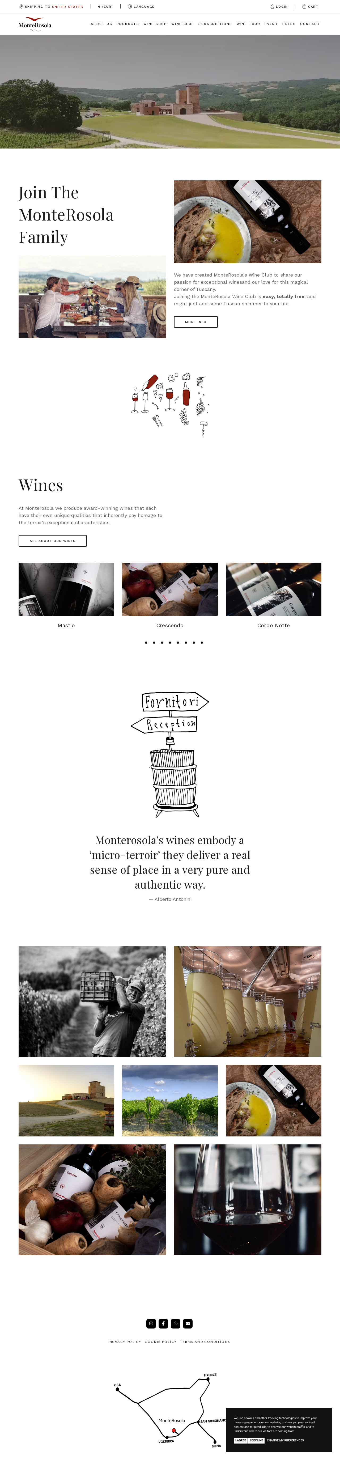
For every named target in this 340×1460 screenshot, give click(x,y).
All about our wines (53, 541)
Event (271, 24)
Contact (310, 24)
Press (289, 24)
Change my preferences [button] (285, 1440)
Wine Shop (155, 24)
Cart (311, 7)
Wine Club (182, 24)
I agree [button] (240, 1440)
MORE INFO (196, 322)
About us (101, 24)
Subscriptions (215, 24)
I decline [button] (256, 1440)
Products (128, 24)
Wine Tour (249, 24)
